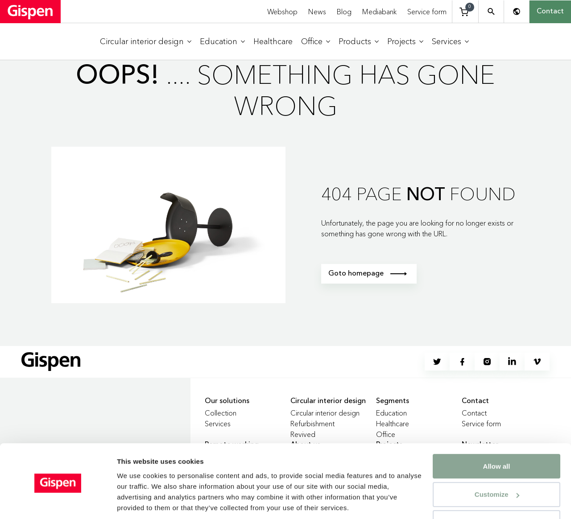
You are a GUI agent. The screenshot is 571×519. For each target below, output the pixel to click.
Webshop (282, 11)
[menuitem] (145, 42)
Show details (137, 501)
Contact (550, 11)
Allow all (496, 435)
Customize (497, 463)
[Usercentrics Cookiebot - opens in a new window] (58, 501)
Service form (427, 11)
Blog (344, 11)
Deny (496, 491)
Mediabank (379, 11)
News (317, 11)
